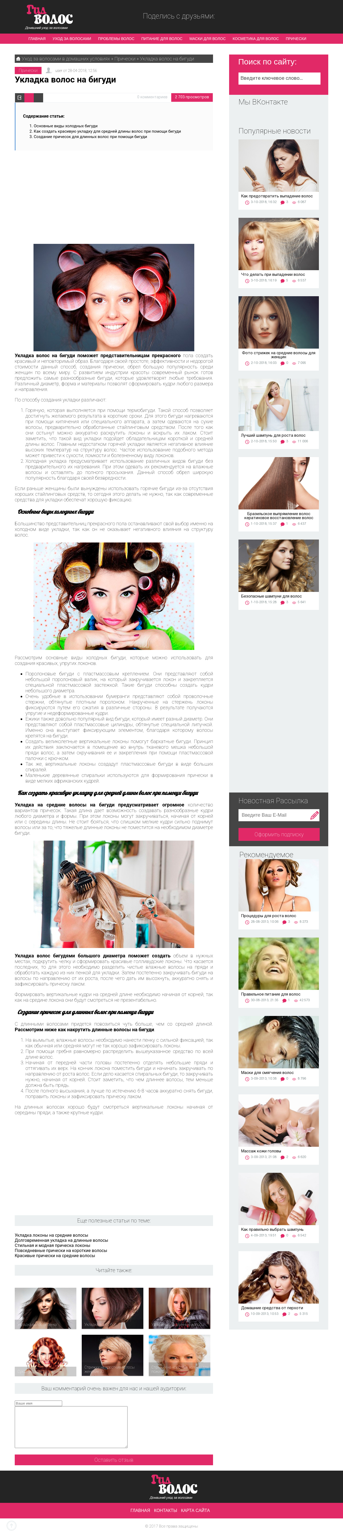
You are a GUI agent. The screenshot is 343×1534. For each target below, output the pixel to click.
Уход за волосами (72, 39)
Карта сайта (195, 1510)
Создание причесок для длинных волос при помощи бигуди (90, 136)
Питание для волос (161, 39)
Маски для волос (207, 39)
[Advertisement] (114, 194)
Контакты (165, 1510)
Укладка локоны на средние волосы (51, 1235)
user (58, 70)
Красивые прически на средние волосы (55, 1255)
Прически (296, 39)
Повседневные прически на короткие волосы (61, 1250)
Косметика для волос (256, 39)
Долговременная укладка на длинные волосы (61, 1240)
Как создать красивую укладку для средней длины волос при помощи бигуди (107, 131)
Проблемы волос (116, 39)
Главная (37, 39)
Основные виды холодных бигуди (66, 126)
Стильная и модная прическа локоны (52, 1245)
